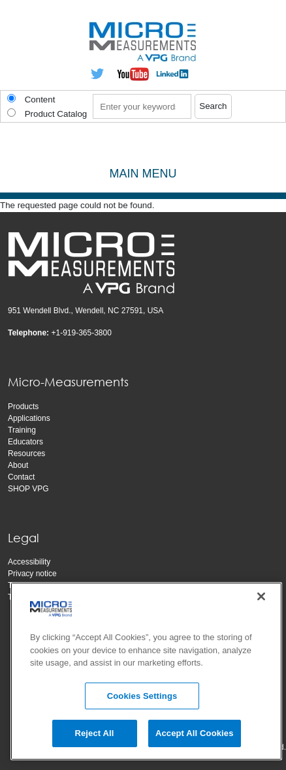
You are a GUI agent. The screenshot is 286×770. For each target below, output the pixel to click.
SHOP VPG (28, 488)
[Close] (261, 599)
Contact (21, 477)
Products (23, 406)
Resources (26, 453)
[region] (146, 674)
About (18, 465)
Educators (25, 441)
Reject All (94, 736)
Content (40, 99)
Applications (29, 418)
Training (22, 430)
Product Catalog (56, 114)
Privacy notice (32, 573)
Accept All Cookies (194, 736)
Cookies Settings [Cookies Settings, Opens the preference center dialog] (142, 698)
